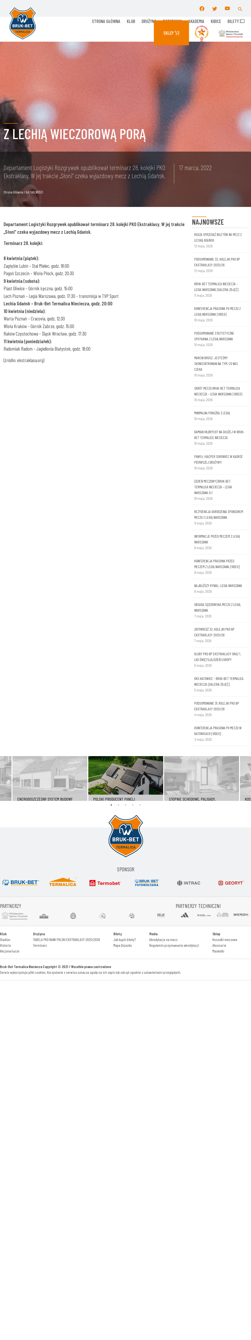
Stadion (5, 939)
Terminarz (40, 945)
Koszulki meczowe (224, 939)
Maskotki (218, 951)
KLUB (131, 21)
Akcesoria (219, 945)
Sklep (171, 33)
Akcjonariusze (9, 951)
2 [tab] (118, 805)
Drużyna (149, 21)
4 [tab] (132, 805)
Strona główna (106, 21)
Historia (5, 945)
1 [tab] (111, 805)
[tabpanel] (126, 778)
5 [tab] (140, 805)
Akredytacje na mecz (163, 939)
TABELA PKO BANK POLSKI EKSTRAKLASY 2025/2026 (66, 939)
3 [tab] (125, 805)
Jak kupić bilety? (124, 939)
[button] (240, 8)
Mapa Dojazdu (122, 945)
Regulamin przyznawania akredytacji (174, 945)
